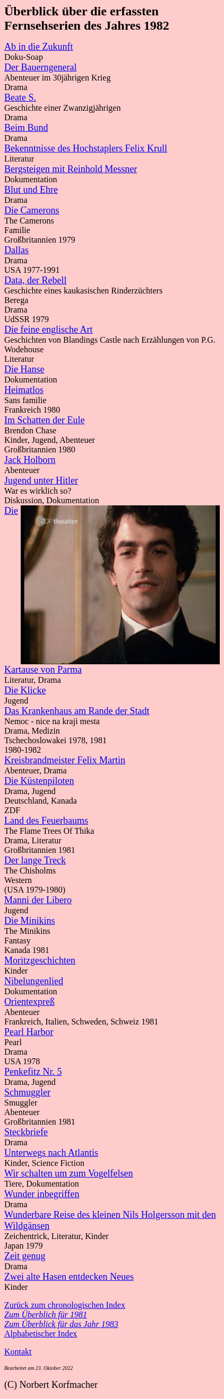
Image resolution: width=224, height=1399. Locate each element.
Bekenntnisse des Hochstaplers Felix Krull (85, 148)
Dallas (16, 250)
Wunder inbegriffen (41, 1194)
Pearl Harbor (28, 1032)
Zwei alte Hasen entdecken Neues (69, 1276)
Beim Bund (26, 127)
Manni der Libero (38, 900)
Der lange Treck (35, 860)
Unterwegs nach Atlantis (51, 1152)
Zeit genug (24, 1256)
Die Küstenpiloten (39, 781)
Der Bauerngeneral (40, 67)
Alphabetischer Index (40, 1333)
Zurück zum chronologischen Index (64, 1304)
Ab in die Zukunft (38, 46)
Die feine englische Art (48, 329)
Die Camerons (31, 210)
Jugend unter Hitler (41, 480)
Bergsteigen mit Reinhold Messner (70, 169)
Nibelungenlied (33, 981)
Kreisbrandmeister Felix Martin (64, 760)
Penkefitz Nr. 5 (33, 1071)
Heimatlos (24, 390)
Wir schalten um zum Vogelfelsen (68, 1173)
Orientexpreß (29, 1001)
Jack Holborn (29, 460)
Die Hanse (24, 369)
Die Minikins (29, 920)
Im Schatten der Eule (44, 420)
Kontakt (18, 1351)
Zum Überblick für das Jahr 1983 (61, 1324)
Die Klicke (25, 690)
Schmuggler (27, 1092)
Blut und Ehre (31, 189)
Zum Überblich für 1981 (45, 1314)
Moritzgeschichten (39, 960)
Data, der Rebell (35, 280)
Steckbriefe (26, 1132)
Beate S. (20, 97)
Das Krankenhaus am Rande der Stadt (76, 711)
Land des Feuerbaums (46, 820)
